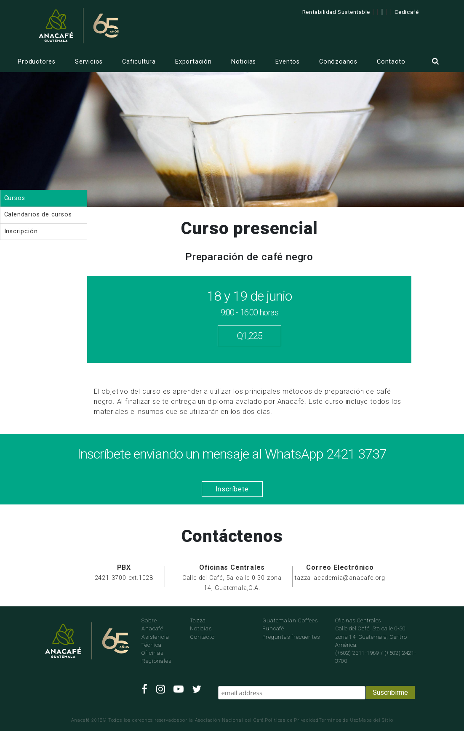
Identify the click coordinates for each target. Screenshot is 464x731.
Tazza (198, 620)
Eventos (287, 61)
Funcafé (273, 628)
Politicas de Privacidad (292, 720)
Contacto (391, 61)
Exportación (193, 61)
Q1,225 (249, 336)
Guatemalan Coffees (289, 620)
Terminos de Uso (339, 720)
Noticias (243, 61)
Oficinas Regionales (156, 657)
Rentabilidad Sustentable (336, 11)
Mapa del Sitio (376, 720)
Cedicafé (407, 11)
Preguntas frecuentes (291, 637)
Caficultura (139, 61)
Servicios (89, 61)
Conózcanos (338, 61)
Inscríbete (232, 489)
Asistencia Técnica (155, 641)
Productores (37, 61)
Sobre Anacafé (152, 624)
